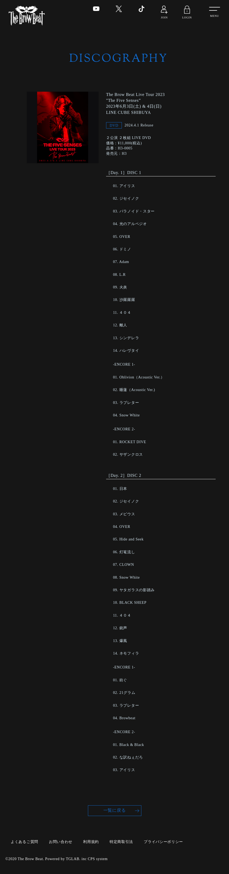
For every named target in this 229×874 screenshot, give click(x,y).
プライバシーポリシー (163, 842)
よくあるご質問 (24, 842)
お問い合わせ (60, 842)
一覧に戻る (114, 810)
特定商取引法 (121, 842)
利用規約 (91, 842)
